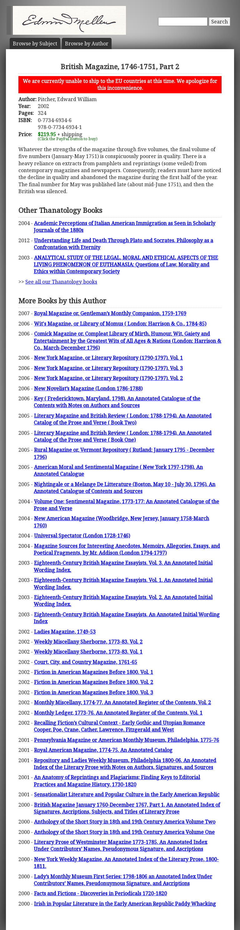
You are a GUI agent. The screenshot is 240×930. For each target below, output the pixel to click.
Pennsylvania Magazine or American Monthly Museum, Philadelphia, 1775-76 (126, 740)
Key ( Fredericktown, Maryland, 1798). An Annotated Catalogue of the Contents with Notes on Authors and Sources (117, 402)
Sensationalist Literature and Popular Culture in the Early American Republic (126, 794)
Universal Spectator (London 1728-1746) (82, 535)
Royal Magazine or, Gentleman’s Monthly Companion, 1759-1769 (110, 313)
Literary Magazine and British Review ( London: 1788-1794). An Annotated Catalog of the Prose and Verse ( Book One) (123, 436)
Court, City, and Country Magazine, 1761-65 (85, 662)
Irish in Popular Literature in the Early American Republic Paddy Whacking (125, 903)
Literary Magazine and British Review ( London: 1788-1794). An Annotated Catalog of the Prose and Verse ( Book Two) (123, 419)
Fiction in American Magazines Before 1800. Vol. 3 (93, 692)
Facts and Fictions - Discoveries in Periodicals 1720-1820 (100, 893)
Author (86, 43)
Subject (35, 43)
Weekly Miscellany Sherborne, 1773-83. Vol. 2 (88, 641)
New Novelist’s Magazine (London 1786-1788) (88, 388)
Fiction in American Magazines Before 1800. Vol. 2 (93, 682)
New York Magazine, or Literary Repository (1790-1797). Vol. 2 (108, 378)
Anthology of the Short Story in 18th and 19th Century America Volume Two (124, 821)
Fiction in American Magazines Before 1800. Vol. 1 (93, 672)
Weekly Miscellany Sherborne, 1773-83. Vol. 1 (88, 651)
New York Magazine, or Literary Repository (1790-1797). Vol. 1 (108, 357)
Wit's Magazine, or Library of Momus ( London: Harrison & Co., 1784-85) (120, 323)
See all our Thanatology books (61, 281)
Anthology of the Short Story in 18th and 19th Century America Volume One (124, 832)
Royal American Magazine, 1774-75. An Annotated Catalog (103, 750)
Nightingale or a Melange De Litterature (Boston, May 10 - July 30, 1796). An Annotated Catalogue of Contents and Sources (124, 488)
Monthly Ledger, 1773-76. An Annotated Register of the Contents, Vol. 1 (118, 712)
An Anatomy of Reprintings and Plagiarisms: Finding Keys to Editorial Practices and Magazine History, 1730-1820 (117, 781)
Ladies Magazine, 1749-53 (65, 631)
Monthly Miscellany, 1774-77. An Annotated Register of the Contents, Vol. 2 (122, 702)
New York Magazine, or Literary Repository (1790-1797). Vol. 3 (108, 368)
